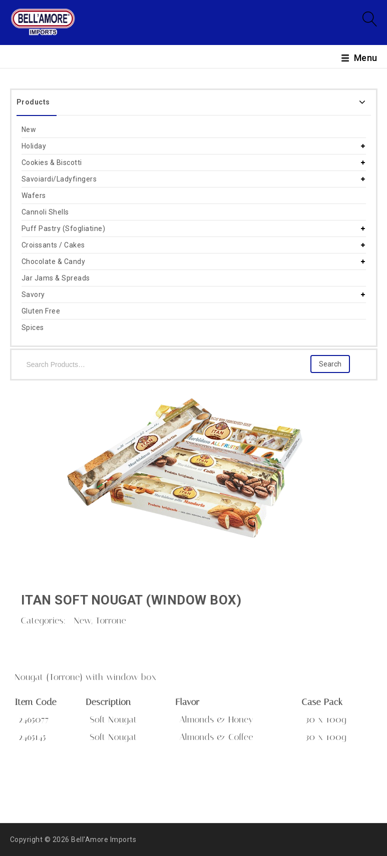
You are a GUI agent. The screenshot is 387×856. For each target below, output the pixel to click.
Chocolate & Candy (54, 262)
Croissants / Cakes (53, 245)
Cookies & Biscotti (52, 162)
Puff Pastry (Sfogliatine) (64, 228)
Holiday (34, 146)
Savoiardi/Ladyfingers (59, 179)
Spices (33, 328)
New (29, 130)
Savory (33, 294)
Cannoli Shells (45, 212)
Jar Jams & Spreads (56, 278)
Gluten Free (41, 311)
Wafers (34, 196)
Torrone (111, 620)
